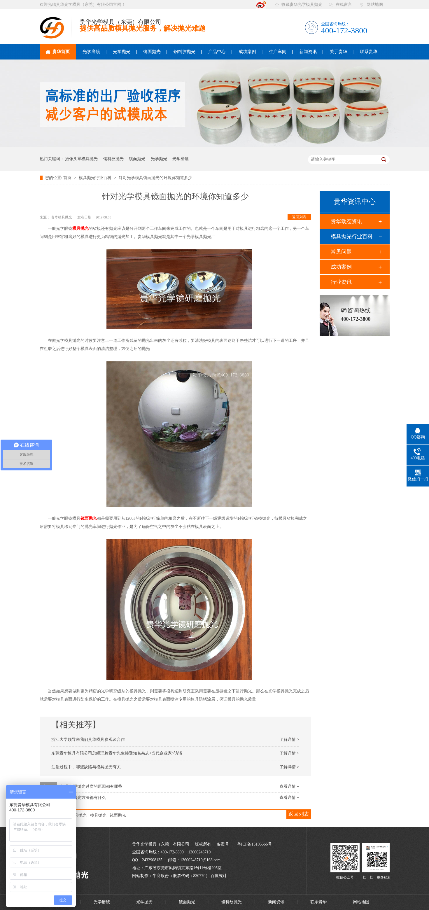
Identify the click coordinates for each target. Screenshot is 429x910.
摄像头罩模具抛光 (81, 159)
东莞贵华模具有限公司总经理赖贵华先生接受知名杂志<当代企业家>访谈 (117, 753)
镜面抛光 (152, 51)
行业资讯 (341, 282)
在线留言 (344, 4)
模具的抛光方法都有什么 (83, 797)
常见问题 (341, 252)
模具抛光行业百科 (96, 178)
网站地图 (375, 4)
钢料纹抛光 (184, 51)
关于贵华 (338, 51)
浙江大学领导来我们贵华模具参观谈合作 (88, 739)
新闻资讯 (308, 51)
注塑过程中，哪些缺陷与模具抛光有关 (86, 767)
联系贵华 (368, 51)
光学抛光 (121, 51)
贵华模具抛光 (62, 217)
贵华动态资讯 (346, 221)
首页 (68, 178)
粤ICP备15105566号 (254, 844)
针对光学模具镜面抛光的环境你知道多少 (155, 178)
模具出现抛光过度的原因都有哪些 (91, 786)
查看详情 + (289, 786)
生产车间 (277, 51)
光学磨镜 (91, 51)
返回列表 (299, 217)
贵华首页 (57, 51)
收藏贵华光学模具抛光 (301, 4)
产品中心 (217, 51)
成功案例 (247, 51)
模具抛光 (80, 228)
